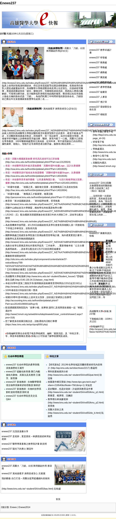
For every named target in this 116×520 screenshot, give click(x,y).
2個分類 (5, 507)
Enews (13, 507)
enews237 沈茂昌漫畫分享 (15, 431)
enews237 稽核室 (98, 114)
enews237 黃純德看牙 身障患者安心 (20, 473)
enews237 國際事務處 (100, 82)
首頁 (58, 499)
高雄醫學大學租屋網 (15, 276)
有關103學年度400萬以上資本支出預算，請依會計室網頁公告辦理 (38, 297)
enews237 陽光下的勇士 (14, 449)
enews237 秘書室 (98, 92)
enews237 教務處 (98, 62)
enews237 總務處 (98, 72)
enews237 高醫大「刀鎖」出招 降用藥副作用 (24, 466)
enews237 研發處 (98, 57)
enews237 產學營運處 (100, 87)
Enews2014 (24, 507)
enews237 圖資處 (98, 77)
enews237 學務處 (98, 67)
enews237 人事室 (98, 97)
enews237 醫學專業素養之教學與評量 (21, 444)
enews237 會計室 (98, 102)
